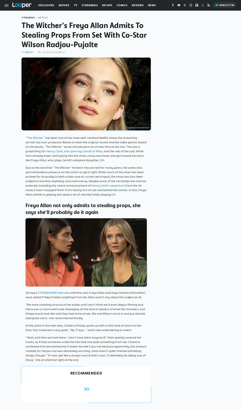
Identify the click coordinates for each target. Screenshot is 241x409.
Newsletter (224, 5)
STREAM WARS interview (54, 293)
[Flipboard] (196, 6)
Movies (64, 5)
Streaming (90, 5)
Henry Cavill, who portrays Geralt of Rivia (74, 151)
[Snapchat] (202, 6)
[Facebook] (173, 6)
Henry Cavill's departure (108, 186)
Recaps (107, 5)
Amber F (29, 52)
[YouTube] (179, 6)
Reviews (138, 5)
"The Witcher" (35, 138)
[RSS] (208, 6)
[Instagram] (190, 6)
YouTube (141, 284)
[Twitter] (184, 6)
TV (75, 5)
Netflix (43, 18)
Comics (122, 5)
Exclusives (46, 5)
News (152, 5)
